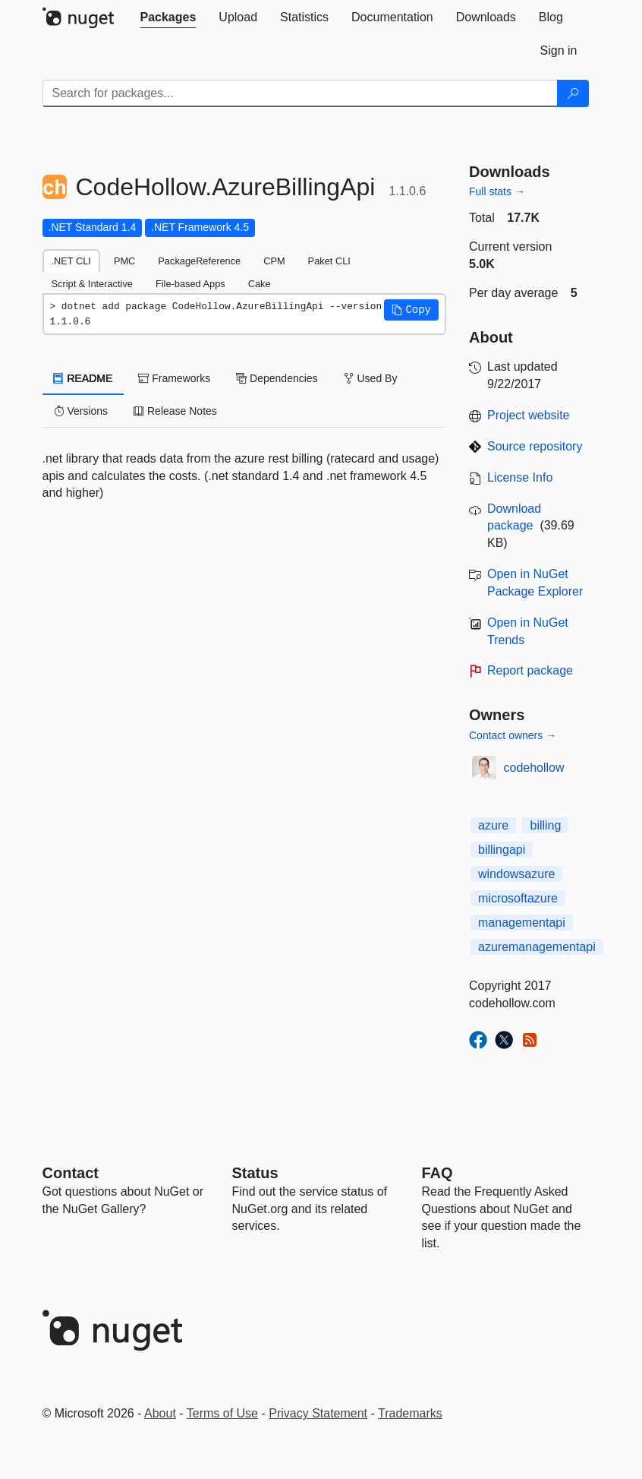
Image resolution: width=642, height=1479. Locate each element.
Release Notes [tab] (175, 411)
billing (545, 825)
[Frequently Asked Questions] (437, 1173)
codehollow (534, 767)
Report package (530, 670)
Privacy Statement (318, 1413)
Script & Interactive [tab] (92, 283)
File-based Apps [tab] (190, 283)
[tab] (168, 17)
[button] (411, 310)
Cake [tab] (259, 283)
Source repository (534, 446)
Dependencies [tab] (276, 378)
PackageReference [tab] (199, 261)
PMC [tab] (124, 261)
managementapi (521, 922)
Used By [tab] (371, 378)
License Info (519, 477)
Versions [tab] (81, 411)
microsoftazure (518, 898)
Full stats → (497, 191)
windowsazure (516, 873)
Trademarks (410, 1413)
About (160, 1413)
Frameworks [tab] (174, 378)
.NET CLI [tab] (71, 261)
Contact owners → (512, 735)
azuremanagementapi (537, 946)
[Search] (573, 93)
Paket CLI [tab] (329, 261)
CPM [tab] (274, 261)
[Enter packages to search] (300, 93)
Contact (70, 1173)
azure (493, 825)
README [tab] (83, 378)
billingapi (501, 849)
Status (255, 1173)
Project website (528, 415)
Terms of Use (222, 1413)
